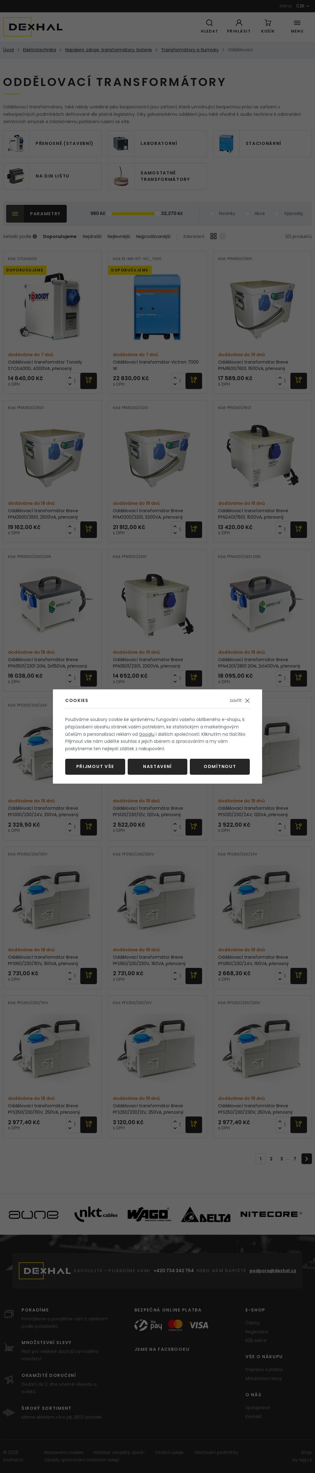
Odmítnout (220, 766)
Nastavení (157, 766)
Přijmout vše (95, 766)
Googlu (146, 734)
